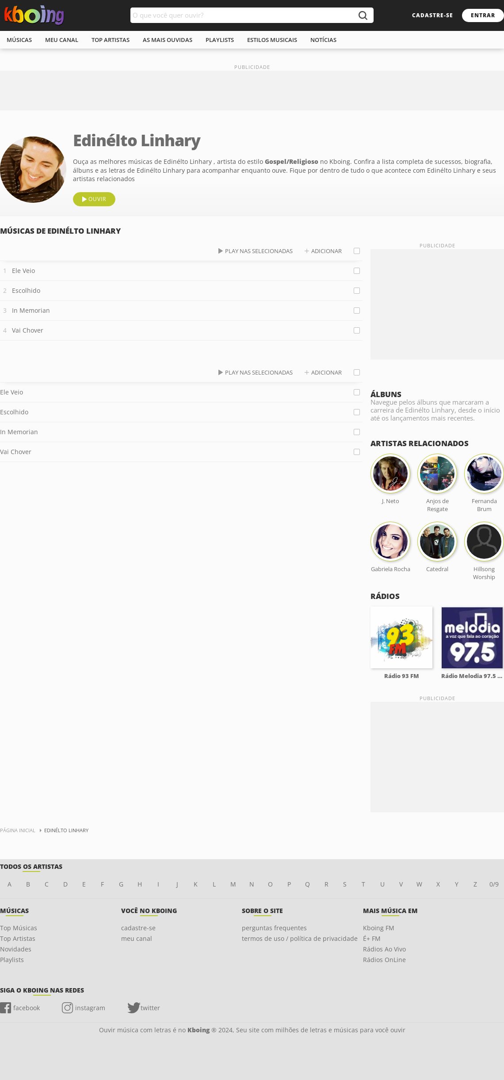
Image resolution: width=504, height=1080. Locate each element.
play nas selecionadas (259, 251)
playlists (220, 40)
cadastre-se (432, 15)
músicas (19, 40)
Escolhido (26, 290)
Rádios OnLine (384, 959)
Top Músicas (18, 928)
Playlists (12, 959)
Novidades (15, 949)
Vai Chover (27, 330)
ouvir (97, 199)
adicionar (326, 251)
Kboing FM (378, 928)
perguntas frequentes (274, 928)
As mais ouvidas (167, 40)
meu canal (61, 40)
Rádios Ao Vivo (384, 949)
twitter (150, 1008)
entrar (483, 15)
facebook (26, 1008)
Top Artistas (17, 938)
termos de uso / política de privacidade (300, 938)
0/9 (494, 884)
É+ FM (372, 938)
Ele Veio (23, 270)
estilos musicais (272, 40)
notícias (323, 40)
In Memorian (31, 310)
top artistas (111, 40)
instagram (90, 1008)
